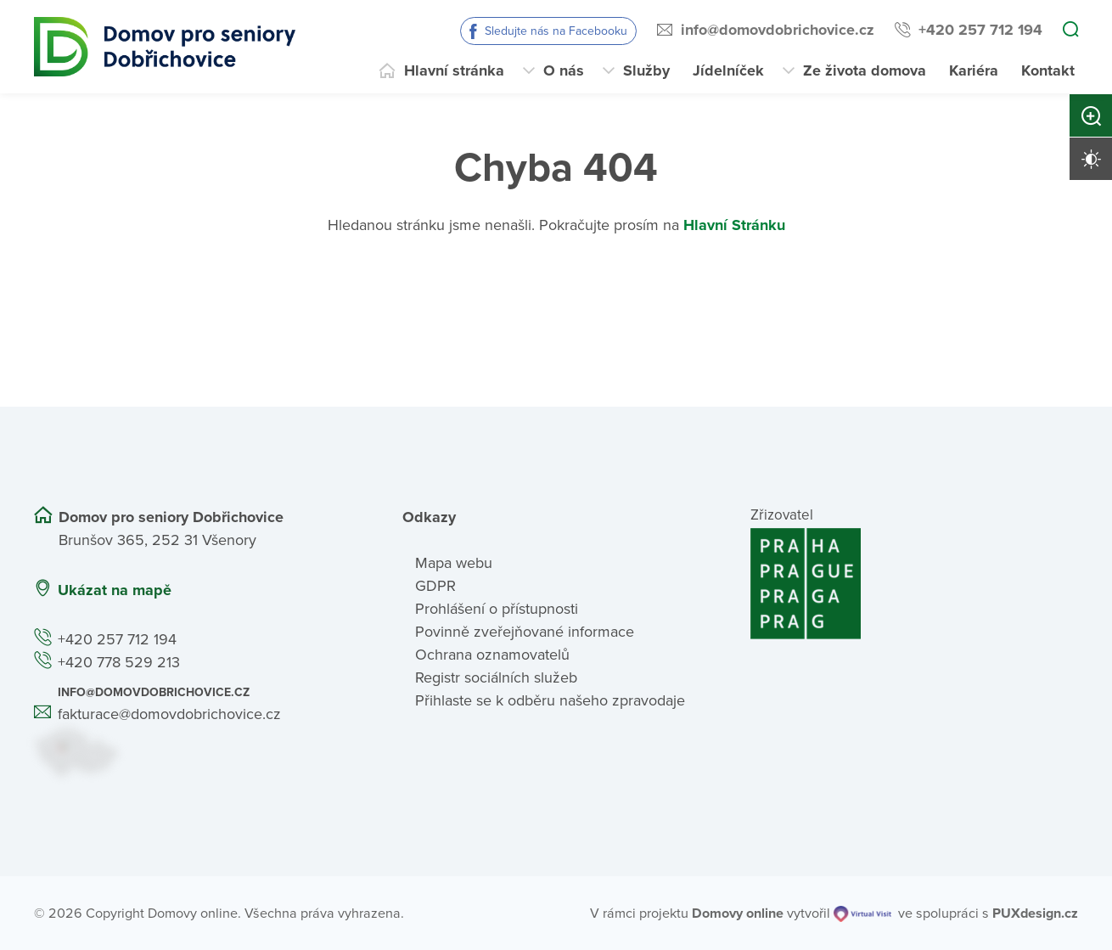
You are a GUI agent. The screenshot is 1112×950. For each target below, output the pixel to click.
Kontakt (1048, 70)
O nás (563, 70)
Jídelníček (728, 70)
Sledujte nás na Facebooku (556, 31)
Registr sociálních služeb (496, 677)
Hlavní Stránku (734, 225)
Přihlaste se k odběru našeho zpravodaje (550, 700)
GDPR (435, 585)
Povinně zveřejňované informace (524, 631)
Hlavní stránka (454, 70)
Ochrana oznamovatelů (492, 654)
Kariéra (973, 70)
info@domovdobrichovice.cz (777, 29)
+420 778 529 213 (119, 662)
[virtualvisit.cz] (862, 913)
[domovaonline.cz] (737, 913)
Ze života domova (864, 70)
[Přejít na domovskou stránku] (164, 46)
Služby (646, 70)
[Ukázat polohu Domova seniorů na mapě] (198, 751)
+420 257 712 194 (980, 29)
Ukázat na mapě (114, 590)
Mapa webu (453, 563)
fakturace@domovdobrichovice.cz (169, 714)
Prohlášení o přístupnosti (496, 608)
